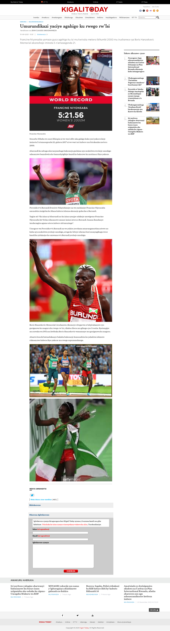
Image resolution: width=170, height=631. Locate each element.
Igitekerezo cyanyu (41, 543)
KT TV (75, 622)
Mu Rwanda (16, 597)
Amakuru (59, 622)
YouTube (92, 615)
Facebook (62, 615)
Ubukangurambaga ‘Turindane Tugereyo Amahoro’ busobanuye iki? (136, 81)
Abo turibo (155, 7)
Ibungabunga (92, 594)
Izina (41, 529)
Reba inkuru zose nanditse (44, 500)
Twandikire (146, 7)
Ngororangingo (36, 22)
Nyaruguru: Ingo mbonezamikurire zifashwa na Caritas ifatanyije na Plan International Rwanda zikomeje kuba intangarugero (136, 65)
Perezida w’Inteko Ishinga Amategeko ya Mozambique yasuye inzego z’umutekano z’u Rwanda (136, 95)
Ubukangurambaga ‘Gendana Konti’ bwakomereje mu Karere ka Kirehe (136, 108)
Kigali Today (85, 8)
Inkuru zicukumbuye (124, 622)
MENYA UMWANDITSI (38, 489)
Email (41, 536)
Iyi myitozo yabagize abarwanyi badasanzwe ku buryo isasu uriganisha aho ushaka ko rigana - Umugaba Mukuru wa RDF (136, 126)
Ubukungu (83, 622)
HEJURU (154, 610)
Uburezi (92, 622)
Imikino (23, 22)
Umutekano (110, 622)
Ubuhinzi (101, 622)
